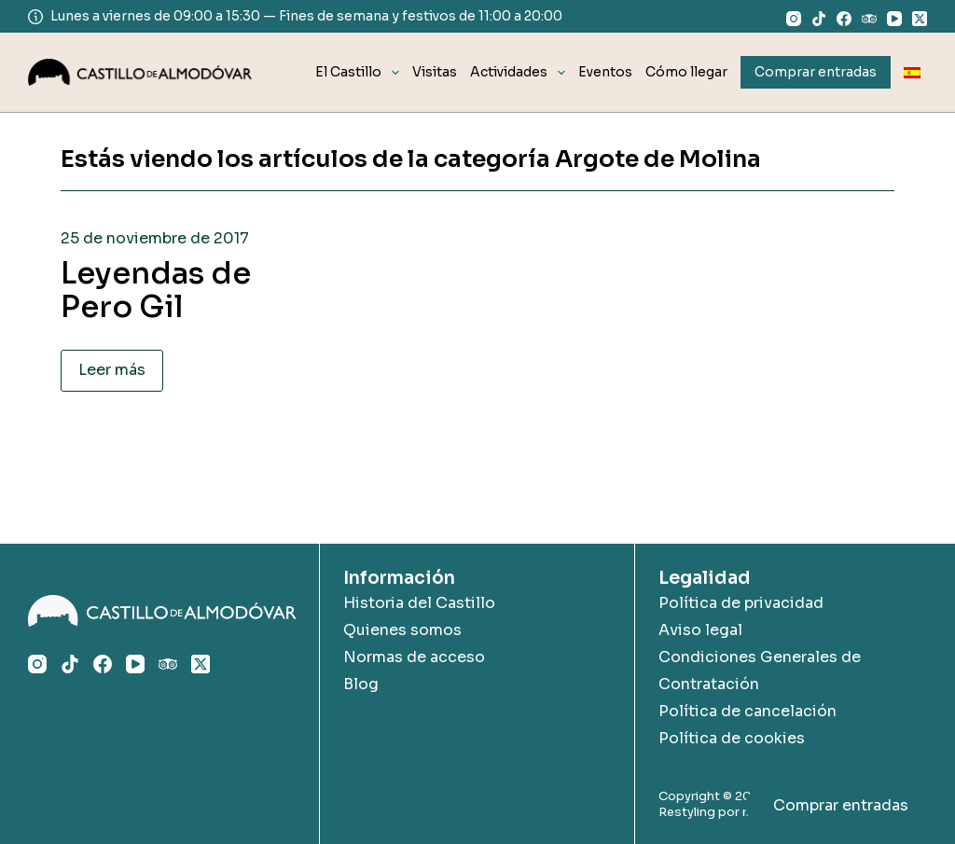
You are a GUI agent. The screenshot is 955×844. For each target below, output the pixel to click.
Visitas (434, 71)
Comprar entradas (840, 805)
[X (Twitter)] (919, 18)
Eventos (605, 71)
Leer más (111, 370)
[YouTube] (894, 18)
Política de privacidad (741, 603)
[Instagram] (793, 18)
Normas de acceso (414, 657)
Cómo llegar (686, 71)
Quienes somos (402, 630)
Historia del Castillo (419, 603)
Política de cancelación (747, 711)
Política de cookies (731, 738)
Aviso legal (700, 630)
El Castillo (360, 73)
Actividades (521, 73)
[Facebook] (844, 18)
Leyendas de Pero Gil (156, 290)
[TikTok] (818, 18)
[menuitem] (912, 72)
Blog (361, 684)
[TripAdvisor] (869, 18)
